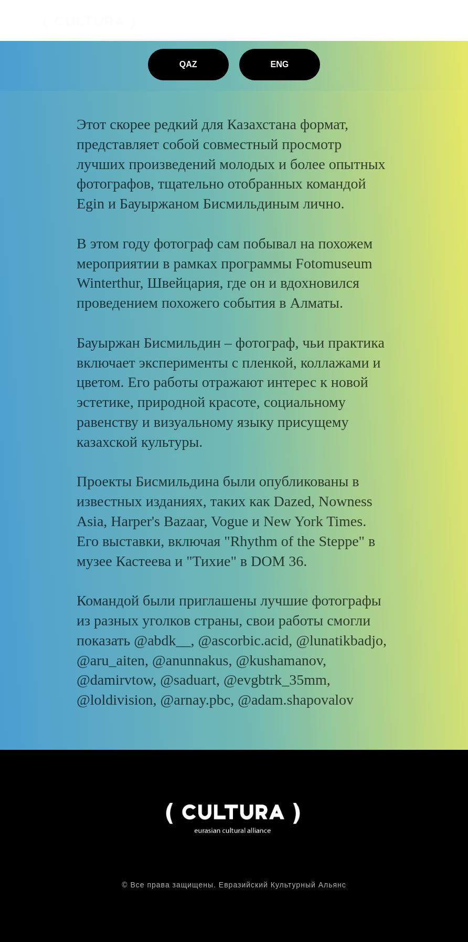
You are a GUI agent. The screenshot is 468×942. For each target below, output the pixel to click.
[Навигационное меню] (450, 21)
